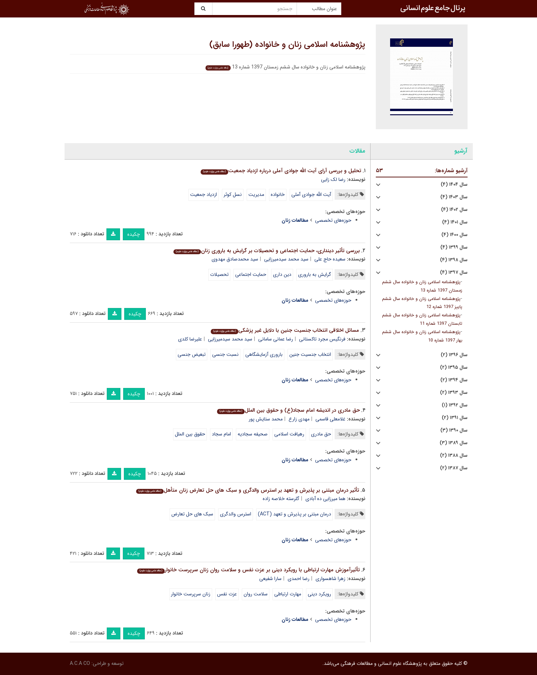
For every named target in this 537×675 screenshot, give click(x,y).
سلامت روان (256, 594)
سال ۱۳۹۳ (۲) (454, 392)
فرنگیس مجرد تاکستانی (322, 339)
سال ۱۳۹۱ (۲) (455, 417)
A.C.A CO (80, 663)
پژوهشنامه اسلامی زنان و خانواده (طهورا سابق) (287, 44)
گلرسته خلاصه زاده (281, 498)
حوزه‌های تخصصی (333, 220)
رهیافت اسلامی (289, 434)
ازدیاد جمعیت (203, 194)
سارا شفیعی (270, 578)
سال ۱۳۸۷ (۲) (454, 468)
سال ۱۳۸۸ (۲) (454, 455)
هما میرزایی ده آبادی (325, 498)
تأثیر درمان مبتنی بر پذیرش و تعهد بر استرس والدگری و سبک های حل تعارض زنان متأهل (247, 490)
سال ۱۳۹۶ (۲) (454, 355)
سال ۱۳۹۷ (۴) (454, 272)
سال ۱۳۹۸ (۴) (454, 260)
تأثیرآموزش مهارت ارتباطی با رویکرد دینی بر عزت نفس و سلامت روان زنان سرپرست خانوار (248, 570)
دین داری (282, 274)
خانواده (278, 194)
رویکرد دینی (319, 594)
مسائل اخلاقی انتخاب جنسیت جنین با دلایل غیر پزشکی (285, 330)
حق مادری (321, 434)
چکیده (133, 234)
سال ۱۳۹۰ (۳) (454, 430)
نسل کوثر (233, 194)
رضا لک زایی (333, 179)
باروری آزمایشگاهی (264, 354)
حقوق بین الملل (190, 434)
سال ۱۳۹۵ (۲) (454, 367)
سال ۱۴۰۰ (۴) (454, 235)
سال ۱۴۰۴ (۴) (454, 184)
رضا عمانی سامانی (275, 339)
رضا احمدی (298, 578)
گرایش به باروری (314, 274)
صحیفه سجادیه (253, 434)
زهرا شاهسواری (330, 578)
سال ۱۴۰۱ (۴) (455, 222)
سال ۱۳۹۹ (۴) (454, 247)
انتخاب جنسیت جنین (310, 354)
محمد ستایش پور (266, 419)
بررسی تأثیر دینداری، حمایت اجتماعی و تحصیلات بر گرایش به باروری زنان (266, 251)
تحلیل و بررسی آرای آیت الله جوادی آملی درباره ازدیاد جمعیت (281, 171)
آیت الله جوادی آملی (311, 194)
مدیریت (256, 194)
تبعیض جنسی (192, 354)
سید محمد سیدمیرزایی (286, 259)
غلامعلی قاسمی (330, 419)
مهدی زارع (299, 419)
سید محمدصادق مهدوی (234, 259)
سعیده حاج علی (329, 259)
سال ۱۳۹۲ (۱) (455, 405)
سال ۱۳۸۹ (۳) (454, 443)
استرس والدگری (235, 514)
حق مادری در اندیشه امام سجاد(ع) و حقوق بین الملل (288, 410)
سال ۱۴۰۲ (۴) (454, 209)
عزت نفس (227, 594)
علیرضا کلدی (190, 339)
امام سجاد (221, 434)
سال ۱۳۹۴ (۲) (454, 380)
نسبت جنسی (225, 354)
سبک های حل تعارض (192, 514)
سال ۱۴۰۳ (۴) (454, 197)
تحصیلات (219, 274)
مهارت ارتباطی (287, 594)
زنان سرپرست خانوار (190, 594)
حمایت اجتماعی (250, 274)
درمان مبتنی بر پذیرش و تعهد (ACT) (294, 514)
